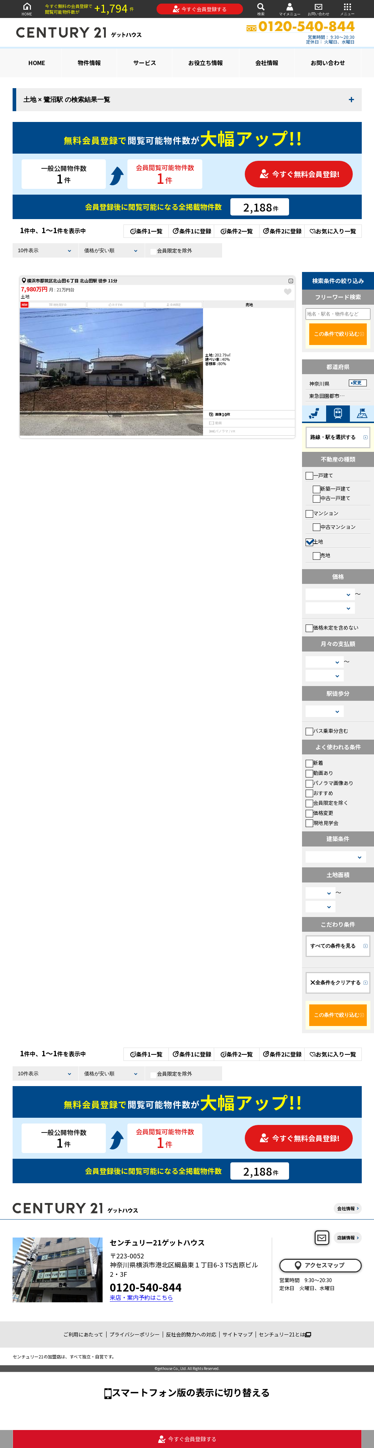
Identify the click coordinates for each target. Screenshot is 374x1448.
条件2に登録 (282, 231)
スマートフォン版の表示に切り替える (191, 1392)
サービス (144, 62)
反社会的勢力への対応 (191, 1334)
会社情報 (266, 62)
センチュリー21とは (285, 1334)
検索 (261, 9)
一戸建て (319, 475)
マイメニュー (289, 9)
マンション (322, 513)
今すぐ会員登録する (199, 9)
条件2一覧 (237, 231)
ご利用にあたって (83, 1334)
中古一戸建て (332, 497)
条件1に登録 (191, 231)
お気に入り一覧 (333, 231)
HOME (27, 9)
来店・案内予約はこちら (141, 1297)
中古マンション (334, 526)
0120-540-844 (146, 1286)
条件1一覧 (146, 231)
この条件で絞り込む (336, 334)
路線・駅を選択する (333, 437)
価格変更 (319, 812)
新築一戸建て (332, 488)
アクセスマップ (318, 1265)
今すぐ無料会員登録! (299, 174)
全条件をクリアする (335, 982)
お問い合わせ (318, 9)
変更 (357, 382)
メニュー (347, 9)
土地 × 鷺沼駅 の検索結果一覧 (67, 99)
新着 (314, 762)
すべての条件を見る (333, 946)
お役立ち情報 (205, 62)
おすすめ (319, 792)
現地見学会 (322, 822)
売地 (321, 555)
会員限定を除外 (171, 251)
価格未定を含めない (332, 627)
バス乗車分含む (327, 730)
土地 (314, 541)
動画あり (319, 772)
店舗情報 (346, 1237)
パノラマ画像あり (329, 782)
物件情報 (89, 62)
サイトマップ (237, 1334)
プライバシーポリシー (134, 1334)
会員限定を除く (327, 802)
